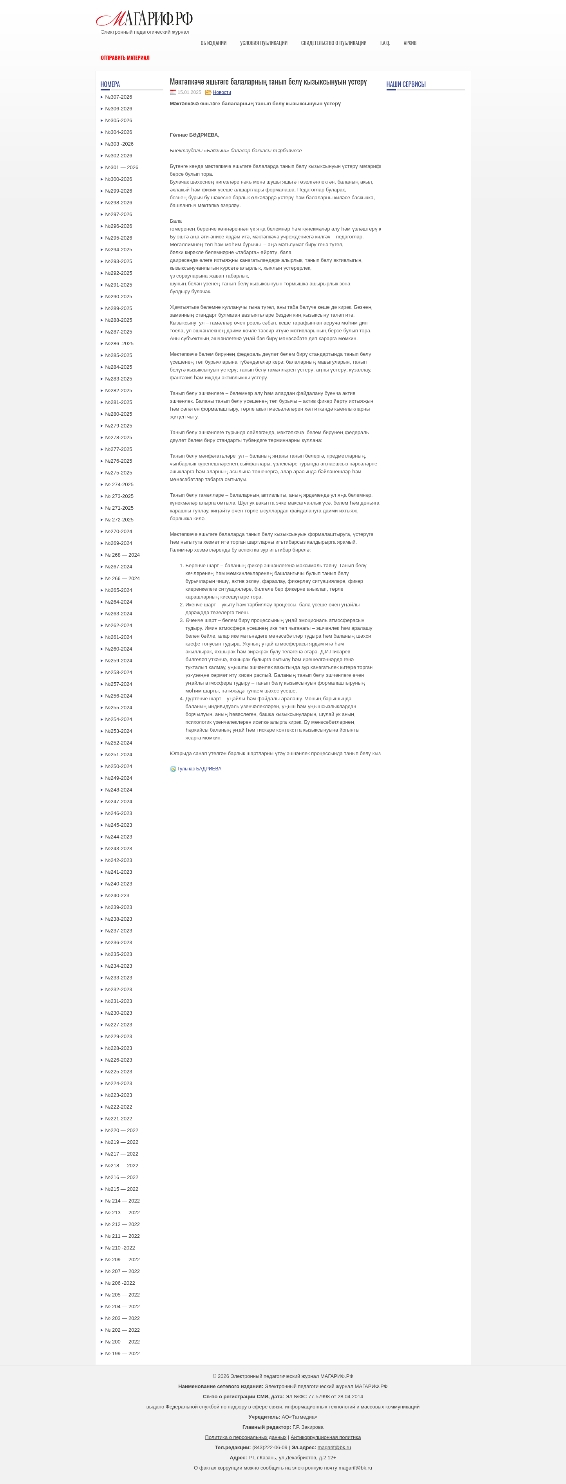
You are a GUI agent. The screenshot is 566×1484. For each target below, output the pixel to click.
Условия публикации (264, 43)
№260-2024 (118, 649)
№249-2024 (118, 778)
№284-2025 (118, 367)
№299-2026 (118, 191)
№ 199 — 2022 (122, 1353)
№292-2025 (118, 273)
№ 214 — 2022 (122, 1201)
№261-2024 (118, 637)
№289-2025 (118, 308)
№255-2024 (118, 707)
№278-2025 (118, 437)
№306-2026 (118, 109)
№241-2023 (118, 872)
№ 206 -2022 (120, 1283)
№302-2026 (118, 156)
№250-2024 (118, 766)
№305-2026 (118, 120)
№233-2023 (118, 978)
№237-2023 (118, 931)
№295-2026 (118, 238)
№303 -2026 (119, 144)
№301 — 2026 (122, 167)
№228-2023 (118, 1048)
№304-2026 (118, 132)
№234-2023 (118, 966)
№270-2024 (118, 531)
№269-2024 (118, 543)
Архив (410, 43)
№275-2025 (118, 473)
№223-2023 (118, 1095)
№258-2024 (118, 672)
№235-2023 (118, 954)
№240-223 (117, 895)
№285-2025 (118, 355)
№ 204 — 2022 (122, 1306)
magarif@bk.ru (334, 1447)
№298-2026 (118, 203)
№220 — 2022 (122, 1130)
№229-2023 (118, 1036)
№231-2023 (118, 1001)
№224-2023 (118, 1083)
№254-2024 (118, 719)
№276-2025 (118, 461)
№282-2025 (118, 390)
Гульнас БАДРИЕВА (200, 769)
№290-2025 (118, 296)
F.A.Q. (385, 43)
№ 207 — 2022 (122, 1271)
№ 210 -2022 (120, 1248)
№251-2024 (118, 754)
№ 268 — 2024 (122, 555)
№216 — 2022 (122, 1177)
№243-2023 (118, 848)
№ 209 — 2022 (122, 1259)
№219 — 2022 (122, 1142)
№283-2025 (118, 379)
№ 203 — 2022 (122, 1318)
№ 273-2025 (119, 496)
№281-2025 (118, 402)
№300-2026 (118, 179)
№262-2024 (118, 625)
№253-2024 (118, 731)
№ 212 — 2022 (122, 1224)
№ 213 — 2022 (122, 1212)
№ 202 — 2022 (122, 1330)
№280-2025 (118, 414)
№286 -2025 (119, 343)
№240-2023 (118, 884)
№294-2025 (118, 249)
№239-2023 (118, 907)
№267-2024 (118, 567)
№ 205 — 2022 (122, 1295)
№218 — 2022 (122, 1165)
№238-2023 (118, 919)
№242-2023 (118, 860)
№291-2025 (118, 285)
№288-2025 (118, 320)
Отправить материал (125, 57)
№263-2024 (118, 614)
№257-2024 (118, 684)
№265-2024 (118, 590)
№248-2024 (118, 790)
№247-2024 (118, 801)
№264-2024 (118, 602)
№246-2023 (118, 813)
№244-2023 (118, 837)
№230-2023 (118, 1013)
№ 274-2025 (119, 484)
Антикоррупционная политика (326, 1437)
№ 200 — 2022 (122, 1342)
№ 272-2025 (119, 520)
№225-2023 (118, 1072)
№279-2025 (118, 426)
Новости (222, 92)
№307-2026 (118, 97)
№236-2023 (118, 942)
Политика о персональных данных (246, 1437)
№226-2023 (118, 1060)
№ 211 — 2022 (122, 1236)
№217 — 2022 (122, 1154)
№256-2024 (118, 696)
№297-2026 (118, 214)
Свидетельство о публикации (334, 43)
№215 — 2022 (122, 1189)
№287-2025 (118, 332)
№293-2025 (118, 261)
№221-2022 (118, 1119)
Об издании (214, 43)
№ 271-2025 (119, 508)
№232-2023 (118, 989)
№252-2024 (118, 743)
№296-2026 (118, 226)
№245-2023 (118, 825)
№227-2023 (118, 1025)
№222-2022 (118, 1107)
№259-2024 (118, 661)
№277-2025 (118, 449)
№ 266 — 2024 (122, 578)
